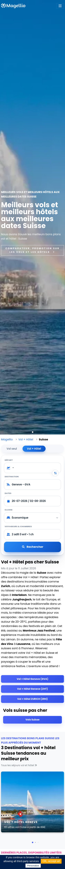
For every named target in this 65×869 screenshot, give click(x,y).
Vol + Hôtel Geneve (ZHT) (32, 689)
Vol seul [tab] (12, 448)
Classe (8, 509)
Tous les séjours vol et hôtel (19, 765)
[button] (32, 432)
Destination (12, 476)
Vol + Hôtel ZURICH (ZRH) (32, 699)
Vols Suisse (32, 719)
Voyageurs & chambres (18, 526)
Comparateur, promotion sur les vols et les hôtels (33, 250)
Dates (8, 493)
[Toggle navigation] (60, 6)
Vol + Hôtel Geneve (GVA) (32, 679)
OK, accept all (51, 861)
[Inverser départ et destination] (55, 473)
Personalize (33, 865)
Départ (9, 460)
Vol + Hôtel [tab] (34, 448)
